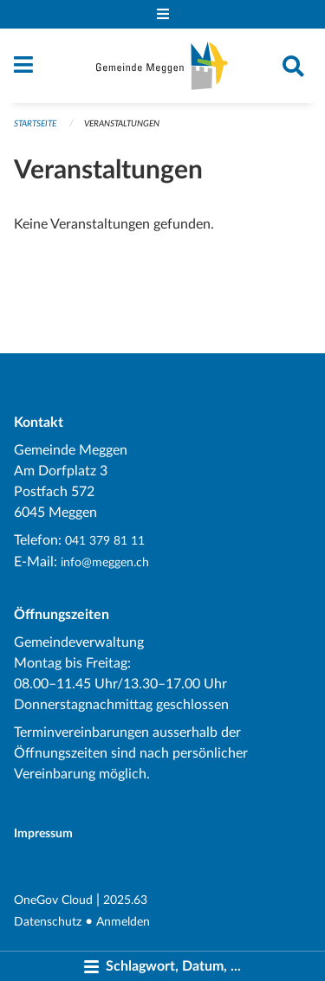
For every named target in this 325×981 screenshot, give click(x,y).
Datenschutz (47, 921)
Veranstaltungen (121, 123)
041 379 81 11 (105, 540)
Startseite (35, 123)
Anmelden (123, 921)
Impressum (43, 833)
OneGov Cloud (53, 900)
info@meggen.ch (105, 562)
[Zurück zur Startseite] (162, 66)
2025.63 (125, 900)
